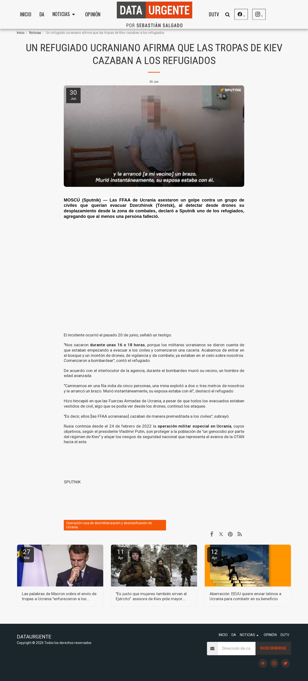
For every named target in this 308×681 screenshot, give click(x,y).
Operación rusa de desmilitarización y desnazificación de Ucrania (109, 525)
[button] (65, 14)
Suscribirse (273, 648)
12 (214, 554)
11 (120, 554)
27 (26, 554)
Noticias (35, 33)
